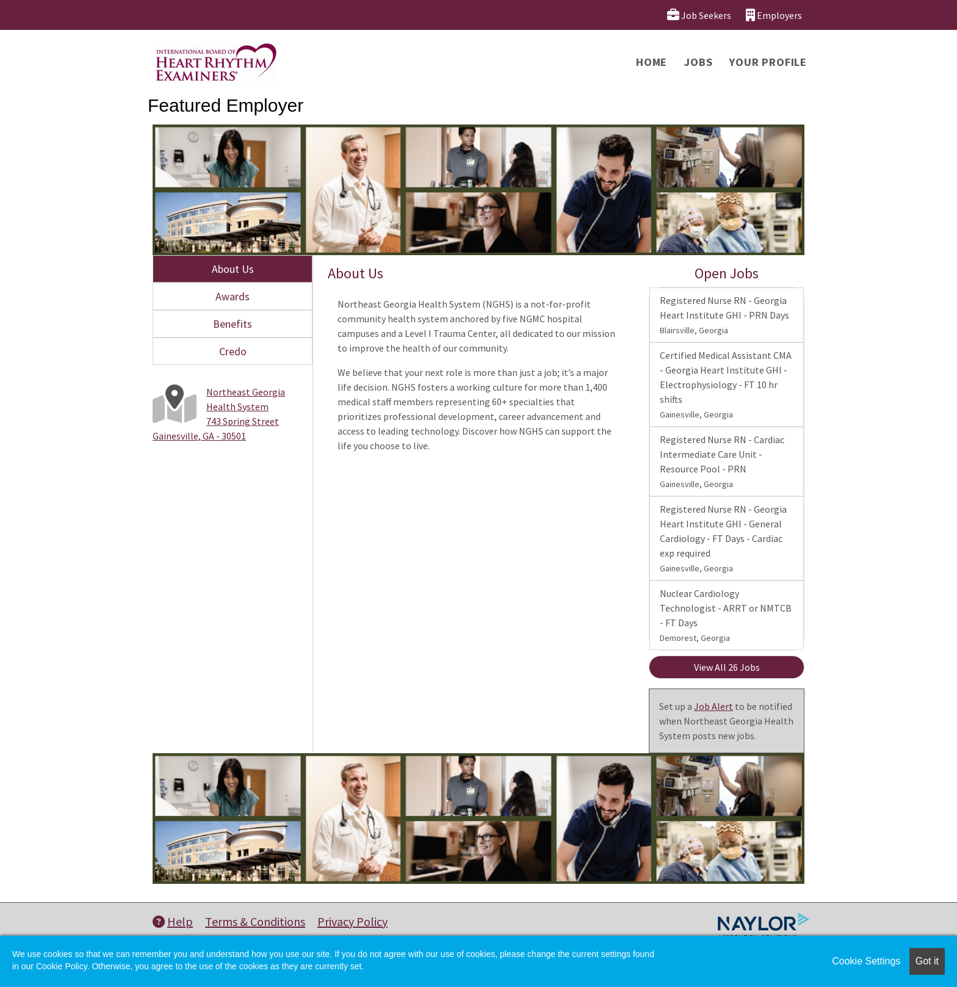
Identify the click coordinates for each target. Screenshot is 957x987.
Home (651, 62)
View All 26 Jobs (727, 667)
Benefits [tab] (232, 324)
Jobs (698, 62)
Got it (927, 961)
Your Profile (768, 62)
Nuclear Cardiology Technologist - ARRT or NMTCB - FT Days (726, 615)
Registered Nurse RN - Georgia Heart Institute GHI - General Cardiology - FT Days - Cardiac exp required (723, 538)
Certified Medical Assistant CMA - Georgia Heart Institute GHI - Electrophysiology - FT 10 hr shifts (726, 384)
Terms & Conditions (255, 921)
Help (173, 921)
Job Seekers (699, 15)
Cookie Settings (866, 961)
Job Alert (713, 706)
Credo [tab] (233, 351)
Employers (774, 15)
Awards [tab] (232, 296)
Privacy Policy (352, 921)
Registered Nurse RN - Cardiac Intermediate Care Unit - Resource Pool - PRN (722, 461)
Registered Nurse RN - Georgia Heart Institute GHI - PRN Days (724, 315)
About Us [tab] (233, 269)
